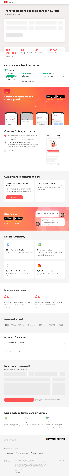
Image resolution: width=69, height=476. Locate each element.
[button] (34, 342)
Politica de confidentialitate (23, 453)
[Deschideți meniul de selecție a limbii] (62, 2)
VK (13, 440)
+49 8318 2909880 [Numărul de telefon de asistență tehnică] (27, 440)
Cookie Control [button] (17, 472)
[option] (21, 137)
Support (25, 2)
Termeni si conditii (10, 453)
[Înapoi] (58, 290)
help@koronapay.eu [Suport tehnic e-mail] (27, 441)
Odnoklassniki (15, 440)
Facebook (7, 440)
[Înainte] (63, 290)
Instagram (10, 440)
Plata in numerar (18, 2)
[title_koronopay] (8, 2)
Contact (30, 2)
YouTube (5, 440)
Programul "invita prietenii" (38, 453)
